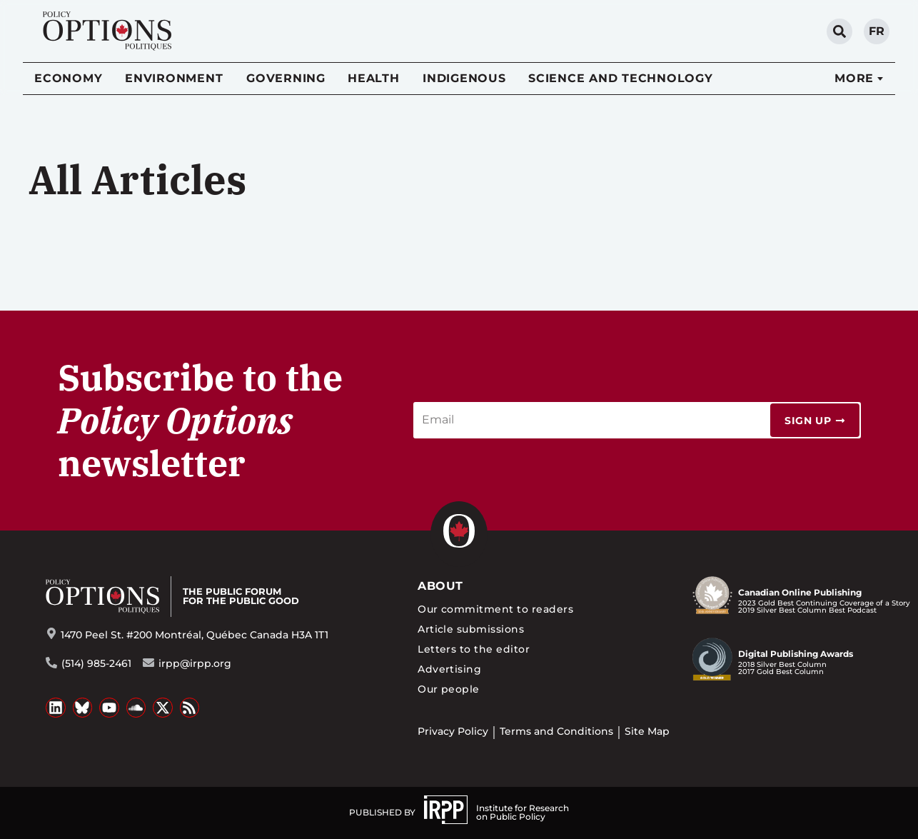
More (854, 78)
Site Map (647, 731)
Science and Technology (620, 78)
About (440, 586)
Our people (449, 689)
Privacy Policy (453, 731)
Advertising (449, 669)
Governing (286, 78)
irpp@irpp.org (194, 663)
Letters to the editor (474, 649)
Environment (174, 78)
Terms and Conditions (556, 731)
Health (374, 78)
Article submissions (471, 629)
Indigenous (464, 78)
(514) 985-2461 (96, 663)
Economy (68, 78)
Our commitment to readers (495, 609)
